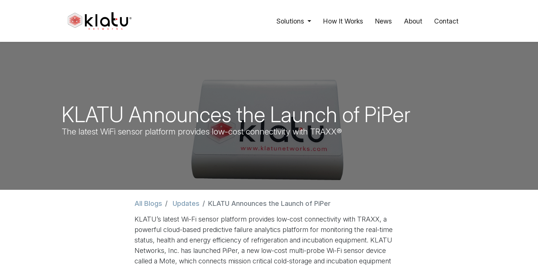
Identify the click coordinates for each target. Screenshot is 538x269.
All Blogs (148, 203)
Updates (186, 203)
